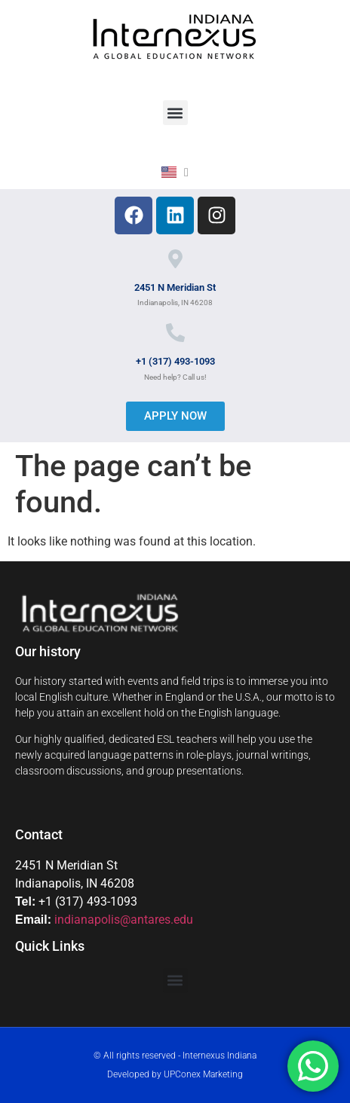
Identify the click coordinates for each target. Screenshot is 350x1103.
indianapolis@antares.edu (123, 919)
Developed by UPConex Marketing (175, 1074)
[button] (175, 112)
